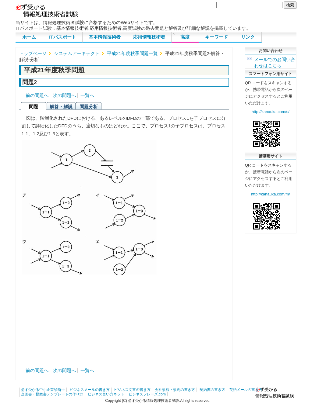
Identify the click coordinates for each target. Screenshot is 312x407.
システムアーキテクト (77, 53)
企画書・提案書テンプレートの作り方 (52, 394)
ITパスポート (62, 37)
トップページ (33, 53)
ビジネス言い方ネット (106, 394)
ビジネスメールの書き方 (89, 390)
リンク (248, 37)
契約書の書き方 (212, 390)
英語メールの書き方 (245, 390)
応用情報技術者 (149, 37)
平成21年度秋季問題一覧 (132, 53)
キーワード (216, 37)
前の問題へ (37, 95)
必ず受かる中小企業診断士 (43, 390)
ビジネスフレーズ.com (147, 394)
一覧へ (87, 95)
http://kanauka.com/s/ (270, 111)
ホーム (29, 37)
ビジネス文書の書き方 (132, 390)
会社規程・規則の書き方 (175, 390)
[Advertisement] (124, 317)
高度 (185, 37)
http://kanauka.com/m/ (270, 194)
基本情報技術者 (105, 37)
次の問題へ (64, 95)
